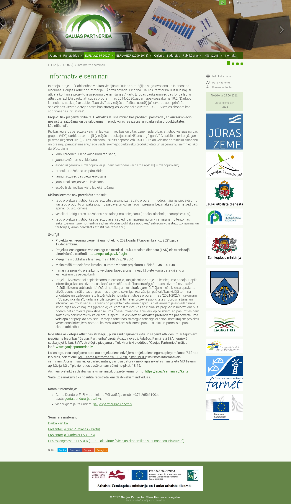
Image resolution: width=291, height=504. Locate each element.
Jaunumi (55, 55)
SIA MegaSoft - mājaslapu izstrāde (145, 500)
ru (239, 2)
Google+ (88, 450)
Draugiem (102, 450)
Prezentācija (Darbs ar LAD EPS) (71, 435)
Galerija (159, 55)
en (230, 2)
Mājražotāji (214, 55)
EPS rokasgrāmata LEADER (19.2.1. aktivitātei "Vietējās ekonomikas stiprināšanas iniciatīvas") (116, 441)
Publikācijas (192, 55)
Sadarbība (173, 55)
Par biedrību (73, 55)
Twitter (62, 450)
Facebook (75, 450)
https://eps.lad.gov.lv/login (107, 254)
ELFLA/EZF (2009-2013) (134, 55)
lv (222, 2)
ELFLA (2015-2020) (99, 55)
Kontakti (230, 55)
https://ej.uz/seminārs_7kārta (167, 371)
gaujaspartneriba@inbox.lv (112, 404)
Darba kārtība (58, 423)
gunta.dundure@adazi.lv (82, 398)
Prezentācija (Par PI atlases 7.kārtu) (74, 429)
